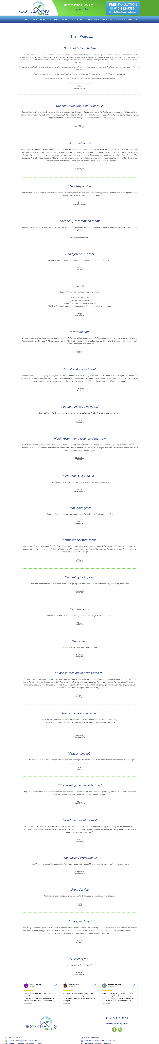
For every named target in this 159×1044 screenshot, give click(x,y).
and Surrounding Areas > (79, 13)
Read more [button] (28, 1004)
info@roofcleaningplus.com (118, 1023)
